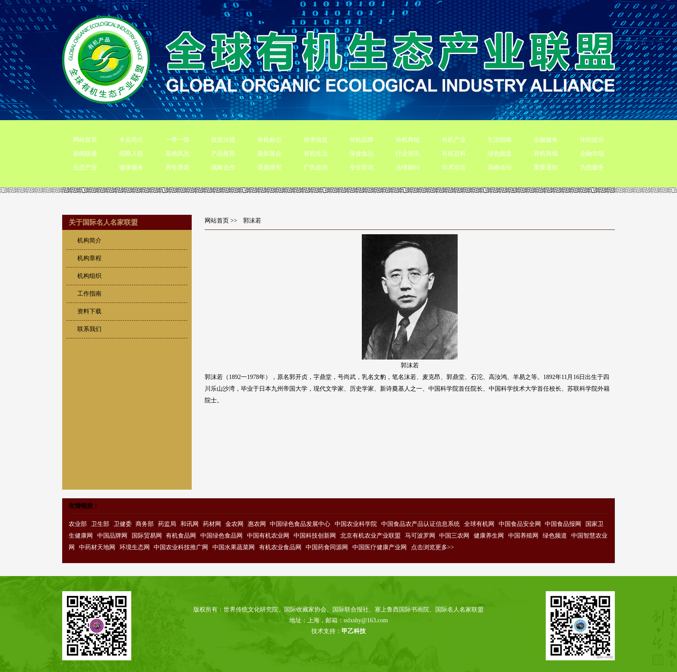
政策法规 (223, 140)
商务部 (145, 524)
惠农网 (257, 524)
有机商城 (546, 153)
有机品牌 (361, 140)
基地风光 (177, 153)
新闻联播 (85, 153)
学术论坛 (454, 167)
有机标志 (269, 140)
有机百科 (454, 153)
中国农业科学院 (356, 524)
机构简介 (89, 240)
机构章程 (89, 258)
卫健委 (123, 524)
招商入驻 (131, 153)
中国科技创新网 (315, 535)
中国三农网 (454, 535)
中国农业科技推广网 (181, 547)
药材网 (212, 524)
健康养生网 (489, 535)
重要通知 (546, 167)
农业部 (78, 524)
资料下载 (89, 311)
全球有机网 (479, 524)
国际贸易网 (147, 535)
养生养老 (177, 167)
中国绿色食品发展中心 (300, 524)
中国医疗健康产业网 (379, 547)
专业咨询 (361, 167)
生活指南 (499, 140)
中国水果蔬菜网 (233, 547)
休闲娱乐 (592, 140)
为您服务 (592, 167)
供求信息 (316, 140)
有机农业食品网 (280, 547)
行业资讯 (407, 153)
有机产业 (454, 140)
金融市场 (592, 153)
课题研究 (269, 167)
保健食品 (361, 153)
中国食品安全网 (520, 524)
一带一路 (177, 140)
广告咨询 (316, 167)
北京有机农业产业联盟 (370, 535)
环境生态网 (135, 547)
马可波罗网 (420, 535)
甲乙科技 (354, 631)
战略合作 (223, 167)
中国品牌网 (112, 535)
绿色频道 (499, 153)
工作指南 (89, 293)
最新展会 (269, 153)
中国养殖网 (523, 535)
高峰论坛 (499, 167)
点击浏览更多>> (432, 547)
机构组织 (89, 276)
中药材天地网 (97, 547)
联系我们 (89, 329)
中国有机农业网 (268, 535)
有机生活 (316, 153)
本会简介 (131, 140)
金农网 (234, 524)
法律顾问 (407, 167)
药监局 (167, 524)
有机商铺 (407, 140)
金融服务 (546, 140)
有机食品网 (181, 535)
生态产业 (85, 167)
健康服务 (131, 167)
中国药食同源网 (327, 547)
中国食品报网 (563, 524)
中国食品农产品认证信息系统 (420, 524)
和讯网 (189, 524)
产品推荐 (223, 153)
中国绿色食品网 (221, 535)
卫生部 (100, 524)
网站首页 (85, 140)
